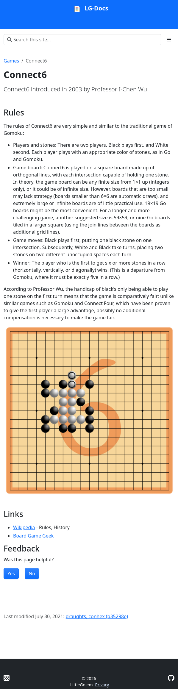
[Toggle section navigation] (169, 39)
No (32, 573)
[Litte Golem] (6, 677)
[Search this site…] (82, 39)
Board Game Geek (33, 535)
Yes (11, 573)
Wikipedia (24, 527)
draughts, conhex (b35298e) (97, 616)
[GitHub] (171, 677)
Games (11, 60)
